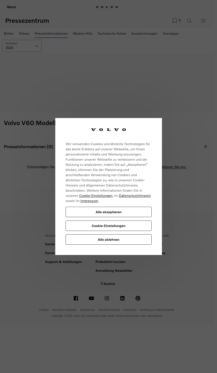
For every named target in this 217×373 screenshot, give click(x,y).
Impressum (89, 201)
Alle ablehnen (108, 239)
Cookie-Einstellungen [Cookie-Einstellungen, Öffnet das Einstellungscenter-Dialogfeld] (108, 226)
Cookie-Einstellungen (95, 195)
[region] (108, 186)
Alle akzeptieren (109, 212)
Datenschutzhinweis (135, 195)
